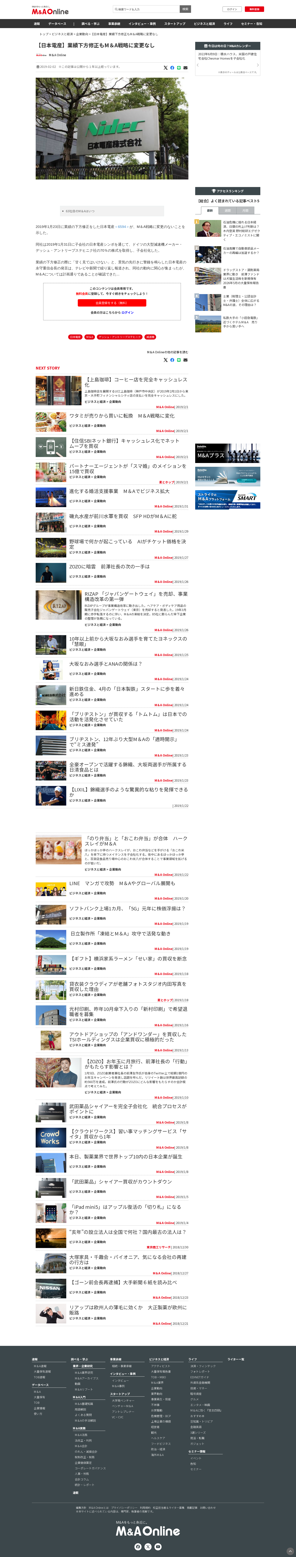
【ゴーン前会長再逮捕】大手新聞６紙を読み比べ (123, 1282)
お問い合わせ (208, 1507)
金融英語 (196, 1427)
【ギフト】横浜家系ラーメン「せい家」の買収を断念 (128, 958)
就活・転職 (197, 1438)
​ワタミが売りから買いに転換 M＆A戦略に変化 (122, 415)
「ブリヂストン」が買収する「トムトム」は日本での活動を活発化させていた (128, 716)
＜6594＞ (122, 227)
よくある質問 (83, 1415)
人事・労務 (82, 1474)
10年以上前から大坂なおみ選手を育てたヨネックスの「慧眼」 (128, 641)
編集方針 (81, 1507)
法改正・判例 (83, 1440)
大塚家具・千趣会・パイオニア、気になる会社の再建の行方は (128, 1259)
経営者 (155, 1427)
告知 (193, 1464)
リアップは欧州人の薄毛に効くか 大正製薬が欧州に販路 (128, 1310)
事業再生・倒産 (161, 1399)
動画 (77, 1384)
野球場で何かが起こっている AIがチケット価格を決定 (127, 544)
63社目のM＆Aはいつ (80, 211)
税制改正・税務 (85, 1457)
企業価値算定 (83, 1463)
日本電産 (75, 337)
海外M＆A (157, 1455)
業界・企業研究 (83, 1366)
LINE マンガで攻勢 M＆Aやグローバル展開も (122, 882)
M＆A (89, 337)
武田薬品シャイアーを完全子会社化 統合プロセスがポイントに (128, 1108)
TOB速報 (39, 1377)
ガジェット (197, 1444)
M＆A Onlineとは (99, 1507)
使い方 (38, 1414)
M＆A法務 (81, 1435)
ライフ (228, 23)
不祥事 (155, 1405)
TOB (36, 1402)
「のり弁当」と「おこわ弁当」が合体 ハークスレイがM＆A (136, 841)
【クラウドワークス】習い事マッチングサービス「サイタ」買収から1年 (128, 1134)
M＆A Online (57, 55)
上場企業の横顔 (161, 1421)
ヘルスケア (158, 1438)
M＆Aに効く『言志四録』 (206, 1410)
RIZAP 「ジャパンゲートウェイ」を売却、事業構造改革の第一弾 (136, 596)
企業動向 (82, 34)
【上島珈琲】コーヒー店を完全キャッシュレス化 (136, 382)
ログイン (232, 9)
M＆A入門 (79, 1397)
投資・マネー (198, 1388)
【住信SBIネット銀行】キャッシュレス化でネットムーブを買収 (124, 443)
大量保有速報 (42, 1371)
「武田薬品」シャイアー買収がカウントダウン (120, 1181)
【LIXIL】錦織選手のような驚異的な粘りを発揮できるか (128, 792)
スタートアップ (174, 23)
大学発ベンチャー (123, 1400)
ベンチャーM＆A (122, 1406)
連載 (76, 1493)
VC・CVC (117, 1417)
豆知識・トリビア (201, 1421)
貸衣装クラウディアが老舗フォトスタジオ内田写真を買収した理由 (128, 986)
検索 (185, 9)
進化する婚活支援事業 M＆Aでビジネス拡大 (119, 490)
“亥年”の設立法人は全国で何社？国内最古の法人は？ (128, 1231)
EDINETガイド (199, 1377)
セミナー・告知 (251, 23)
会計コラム (82, 1479)
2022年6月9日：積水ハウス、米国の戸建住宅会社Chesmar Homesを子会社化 (227, 56)
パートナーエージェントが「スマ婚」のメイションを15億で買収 (128, 468)
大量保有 (39, 1397)
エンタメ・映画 (200, 1405)
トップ (44, 34)
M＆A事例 (118, 1386)
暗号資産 (196, 1394)
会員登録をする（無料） (112, 303)
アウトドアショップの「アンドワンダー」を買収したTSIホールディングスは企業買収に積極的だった (128, 1036)
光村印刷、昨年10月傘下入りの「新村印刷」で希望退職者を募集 (128, 1011)
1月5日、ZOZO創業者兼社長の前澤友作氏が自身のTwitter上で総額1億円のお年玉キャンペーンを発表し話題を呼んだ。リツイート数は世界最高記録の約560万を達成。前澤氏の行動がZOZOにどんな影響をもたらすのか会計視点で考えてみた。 (136, 1079)
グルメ (194, 1399)
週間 (228, 210)
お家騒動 (156, 1410)
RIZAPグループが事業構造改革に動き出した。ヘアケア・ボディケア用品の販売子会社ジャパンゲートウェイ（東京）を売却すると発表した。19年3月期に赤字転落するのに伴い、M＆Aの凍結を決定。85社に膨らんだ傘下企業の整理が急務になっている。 (135, 612)
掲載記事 (192, 1507)
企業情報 (39, 1408)
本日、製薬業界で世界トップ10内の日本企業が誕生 (126, 1156)
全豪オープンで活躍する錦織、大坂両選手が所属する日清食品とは (128, 767)
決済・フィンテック (203, 1366)
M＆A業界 (157, 1383)
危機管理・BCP (161, 1416)
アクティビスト (160, 1366)
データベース (57, 23)
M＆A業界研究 (84, 1373)
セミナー (196, 1469)
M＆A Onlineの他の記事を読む (167, 352)
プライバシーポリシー (124, 1507)
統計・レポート (85, 1485)
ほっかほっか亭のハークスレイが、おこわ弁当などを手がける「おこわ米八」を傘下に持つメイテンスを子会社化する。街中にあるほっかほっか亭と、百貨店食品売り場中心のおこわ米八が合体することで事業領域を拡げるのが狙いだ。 (136, 856)
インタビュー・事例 (142, 23)
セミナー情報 (196, 1451)
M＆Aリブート (84, 1389)
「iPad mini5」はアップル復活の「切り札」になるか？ (125, 1209)
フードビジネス (161, 1444)
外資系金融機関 (200, 1383)
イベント (196, 1458)
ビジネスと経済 (204, 23)
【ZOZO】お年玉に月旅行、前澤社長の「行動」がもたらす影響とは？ (136, 1064)
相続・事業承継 (122, 1366)
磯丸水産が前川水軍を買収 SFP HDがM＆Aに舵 (123, 515)
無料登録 (254, 9)
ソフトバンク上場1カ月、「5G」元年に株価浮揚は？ (127, 908)
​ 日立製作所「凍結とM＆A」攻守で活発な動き (120, 933)
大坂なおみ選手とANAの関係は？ (106, 663)
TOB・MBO (158, 1377)
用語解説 (80, 1409)
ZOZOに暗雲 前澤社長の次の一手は (109, 566)
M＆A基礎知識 (84, 1404)
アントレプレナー (123, 1412)
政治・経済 (158, 1449)
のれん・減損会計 (86, 1452)
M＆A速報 (40, 1366)
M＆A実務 (79, 1428)
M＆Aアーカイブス (87, 1378)
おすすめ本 (197, 1416)
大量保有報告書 (161, 1371)
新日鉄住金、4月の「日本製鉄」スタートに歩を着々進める (127, 691)
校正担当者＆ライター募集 (168, 1507)
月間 (245, 210)
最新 (210, 210)
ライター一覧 (235, 1359)
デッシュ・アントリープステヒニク (120, 337)
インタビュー (120, 1380)
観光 (154, 1432)
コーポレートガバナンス (90, 1468)
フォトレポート (200, 1371)
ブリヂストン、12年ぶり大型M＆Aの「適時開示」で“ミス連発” (124, 741)
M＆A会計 (81, 1446)
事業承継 (114, 23)
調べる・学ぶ (91, 23)
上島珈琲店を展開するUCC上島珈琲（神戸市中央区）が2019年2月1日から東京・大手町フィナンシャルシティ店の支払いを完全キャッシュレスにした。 (136, 393)
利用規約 (145, 1507)
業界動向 (156, 1394)
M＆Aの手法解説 (85, 1420)
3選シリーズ (198, 1432)
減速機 (150, 337)
